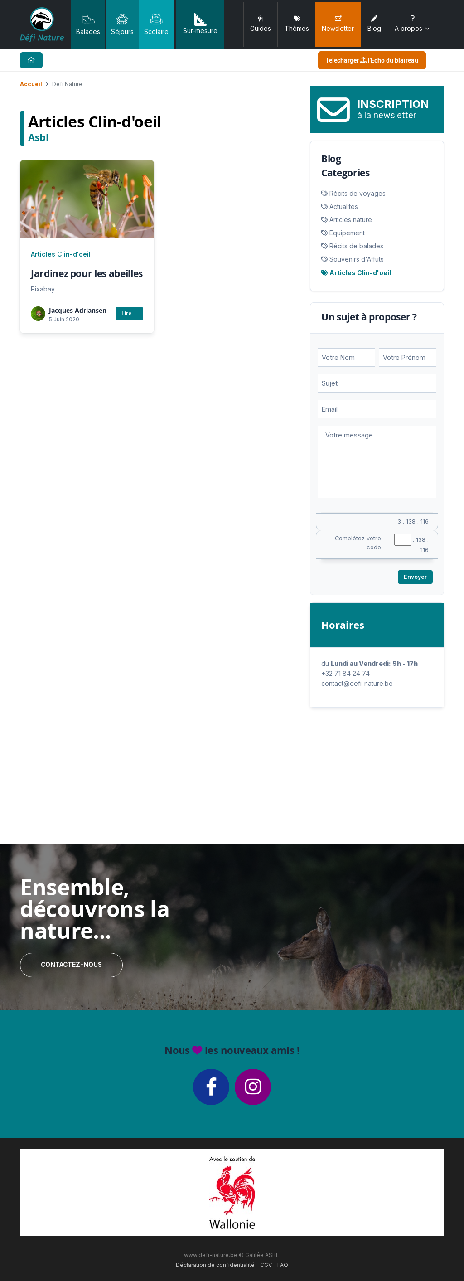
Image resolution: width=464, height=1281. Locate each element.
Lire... (129, 313)
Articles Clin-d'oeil (61, 254)
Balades (88, 23)
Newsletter (338, 23)
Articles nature (350, 219)
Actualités (343, 206)
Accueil (31, 84)
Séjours (122, 23)
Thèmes (297, 23)
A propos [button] (412, 23)
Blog (374, 23)
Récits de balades (356, 246)
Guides (260, 23)
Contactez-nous (71, 964)
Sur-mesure (200, 23)
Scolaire (156, 23)
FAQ (282, 1265)
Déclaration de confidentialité (215, 1265)
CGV (266, 1265)
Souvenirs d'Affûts (356, 259)
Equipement (347, 233)
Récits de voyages (357, 193)
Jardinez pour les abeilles (87, 273)
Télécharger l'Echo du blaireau (372, 60)
